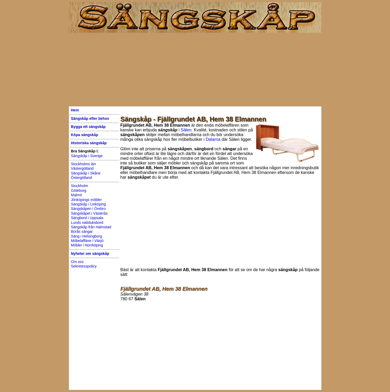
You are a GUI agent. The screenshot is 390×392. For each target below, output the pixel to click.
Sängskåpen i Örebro (88, 209)
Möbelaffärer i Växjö (87, 241)
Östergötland (81, 178)
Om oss (77, 262)
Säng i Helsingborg (86, 236)
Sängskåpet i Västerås (89, 213)
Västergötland (82, 168)
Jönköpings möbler (86, 200)
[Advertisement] (195, 69)
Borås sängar (82, 231)
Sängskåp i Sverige (87, 156)
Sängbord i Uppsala (87, 218)
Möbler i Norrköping (87, 245)
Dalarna (213, 139)
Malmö (76, 195)
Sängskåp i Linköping (88, 204)
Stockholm (79, 186)
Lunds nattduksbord (87, 222)
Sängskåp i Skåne (86, 173)
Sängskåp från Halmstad (91, 227)
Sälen (186, 130)
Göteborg (78, 190)
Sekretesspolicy (84, 266)
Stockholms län (83, 164)
